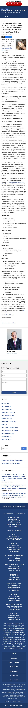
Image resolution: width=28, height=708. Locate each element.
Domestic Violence (10, 314)
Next (14, 323)
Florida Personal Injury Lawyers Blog (12, 460)
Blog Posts (14, 680)
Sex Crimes (6, 406)
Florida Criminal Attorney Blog (14, 10)
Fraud (4, 424)
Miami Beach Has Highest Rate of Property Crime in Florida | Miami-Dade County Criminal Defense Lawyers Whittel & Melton (13, 486)
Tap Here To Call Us (14, 4)
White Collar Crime (8, 412)
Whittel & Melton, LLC (18, 701)
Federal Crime (6, 418)
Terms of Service (16, 686)
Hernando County (7, 433)
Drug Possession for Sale (9, 430)
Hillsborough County (8, 421)
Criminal (5, 403)
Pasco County (6, 436)
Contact (8, 28)
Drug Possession (7, 415)
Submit (14, 392)
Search (24, 448)
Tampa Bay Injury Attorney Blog (10, 463)
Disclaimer (14, 667)
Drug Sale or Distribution (9, 427)
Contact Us (14, 671)
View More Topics (6, 439)
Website (7, 19)
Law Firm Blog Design (13, 705)
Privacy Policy (14, 662)
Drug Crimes (6, 409)
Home (6, 16)
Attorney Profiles (10, 22)
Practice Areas (9, 25)
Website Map (14, 675)
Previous (4, 323)
